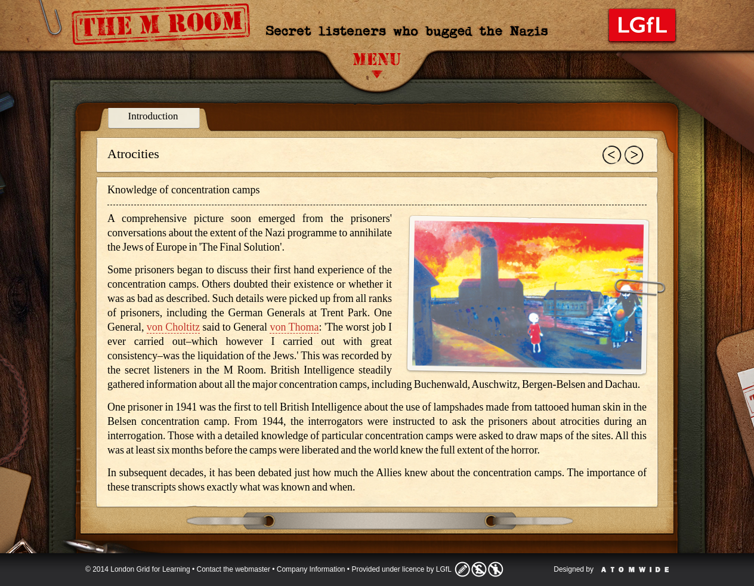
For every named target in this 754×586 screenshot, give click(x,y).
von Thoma (294, 327)
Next (634, 155)
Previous (612, 155)
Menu (377, 65)
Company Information (311, 569)
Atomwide (635, 569)
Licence (479, 569)
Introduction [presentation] (153, 116)
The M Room (165, 28)
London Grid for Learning (642, 25)
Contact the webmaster (233, 569)
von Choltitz (173, 327)
